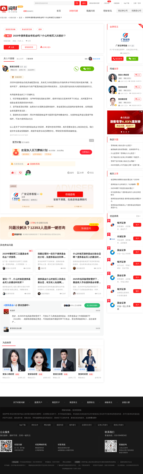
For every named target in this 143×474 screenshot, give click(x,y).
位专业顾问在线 (36, 223)
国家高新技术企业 (126, 462)
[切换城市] (30, 11)
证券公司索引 (103, 425)
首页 (59, 11)
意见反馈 (15, 462)
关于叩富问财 (19, 402)
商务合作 (35, 425)
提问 (84, 3)
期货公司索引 (119, 425)
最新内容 (60, 425)
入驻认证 (106, 3)
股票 (20, 18)
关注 (90, 172)
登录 (139, 3)
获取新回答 (29, 47)
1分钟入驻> (45, 47)
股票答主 (91, 402)
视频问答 (90, 11)
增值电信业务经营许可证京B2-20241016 (42, 465)
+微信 (87, 69)
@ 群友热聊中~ (17, 305)
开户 (137, 225)
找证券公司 (124, 11)
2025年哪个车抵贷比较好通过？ (122, 188)
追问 (70, 173)
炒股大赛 (126, 402)
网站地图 (47, 425)
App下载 (126, 3)
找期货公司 (136, 11)
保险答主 (108, 402)
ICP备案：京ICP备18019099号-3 (16, 465)
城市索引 (72, 425)
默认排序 (20, 59)
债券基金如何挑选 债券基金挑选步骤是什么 (126, 200)
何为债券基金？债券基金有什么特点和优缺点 (126, 193)
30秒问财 (73, 11)
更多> (138, 216)
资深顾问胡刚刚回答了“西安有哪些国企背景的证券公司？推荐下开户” (48, 234)
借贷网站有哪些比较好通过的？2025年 (125, 180)
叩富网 (77, 462)
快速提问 (86, 228)
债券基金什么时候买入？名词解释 (125, 184)
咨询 (137, 75)
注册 (134, 3)
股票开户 (38, 402)
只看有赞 (29, 59)
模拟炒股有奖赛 (94, 3)
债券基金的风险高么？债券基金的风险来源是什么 (126, 206)
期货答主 (73, 402)
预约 (137, 291)
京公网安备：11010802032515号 (128, 465)
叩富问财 (3, 18)
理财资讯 (107, 11)
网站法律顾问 (68, 462)
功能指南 (116, 3)
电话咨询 (117, 59)
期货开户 (56, 402)
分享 (28, 41)
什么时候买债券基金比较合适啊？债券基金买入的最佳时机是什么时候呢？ (87, 257)
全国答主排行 (87, 425)
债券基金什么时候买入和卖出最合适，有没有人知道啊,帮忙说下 (52, 282)
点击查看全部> (91, 418)
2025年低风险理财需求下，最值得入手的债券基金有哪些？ (86, 282)
